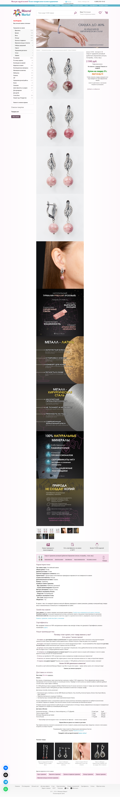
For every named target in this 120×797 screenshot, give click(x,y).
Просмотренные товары (41, 5)
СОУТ (54, 788)
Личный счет (35, 786)
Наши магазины (66, 5)
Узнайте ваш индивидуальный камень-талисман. (86, 612)
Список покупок (17, 107)
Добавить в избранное (93, 89)
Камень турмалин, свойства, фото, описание (50, 618)
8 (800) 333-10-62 (100, 1)
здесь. (46, 627)
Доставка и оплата (91, 559)
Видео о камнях (46, 788)
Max (67, 788)
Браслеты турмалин (54, 774)
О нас (86, 5)
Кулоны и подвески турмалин (72, 774)
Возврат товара (103, 5)
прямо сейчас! (83, 733)
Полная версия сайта (59, 793)
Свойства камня (59, 559)
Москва (69, 1)
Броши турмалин (101, 774)
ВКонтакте (74, 788)
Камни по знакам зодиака (20, 102)
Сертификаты (93, 5)
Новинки (57, 5)
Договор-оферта (45, 786)
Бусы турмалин (42, 774)
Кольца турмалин (88, 774)
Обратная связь (100, 786)
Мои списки (16, 116)
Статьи (92, 786)
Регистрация (87, 12)
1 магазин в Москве (68, 3)
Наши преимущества (79, 559)
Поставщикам (26, 786)
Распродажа (17, 21)
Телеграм (60, 788)
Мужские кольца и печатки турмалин (48, 778)
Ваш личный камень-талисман (21, 23)
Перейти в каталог (78, 730)
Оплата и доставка (78, 5)
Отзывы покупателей (73, 786)
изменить (50, 675)
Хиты (51, 5)
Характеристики (49, 559)
